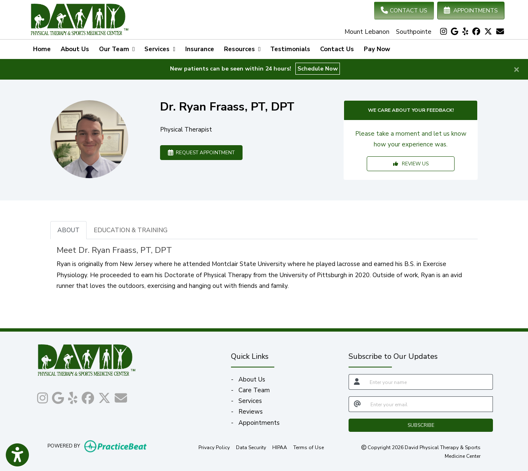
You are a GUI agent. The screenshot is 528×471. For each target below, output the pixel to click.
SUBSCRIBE (421, 425)
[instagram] (443, 31)
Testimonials (290, 49)
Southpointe (413, 32)
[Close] (516, 69)
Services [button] (159, 49)
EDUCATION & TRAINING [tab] (130, 230)
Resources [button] (242, 49)
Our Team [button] (116, 49)
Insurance (199, 49)
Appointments (259, 423)
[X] (488, 31)
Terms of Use (308, 447)
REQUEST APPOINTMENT (201, 152)
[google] (454, 31)
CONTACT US (404, 10)
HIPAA (279, 447)
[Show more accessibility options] (17, 456)
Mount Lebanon (366, 32)
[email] (429, 404)
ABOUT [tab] (68, 230)
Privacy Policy (214, 447)
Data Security (251, 447)
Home (42, 49)
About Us (75, 49)
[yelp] (465, 31)
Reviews (250, 411)
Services (250, 401)
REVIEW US (411, 163)
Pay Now (379, 48)
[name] (429, 382)
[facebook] (476, 31)
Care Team (254, 390)
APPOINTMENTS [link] (471, 10)
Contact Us (337, 49)
